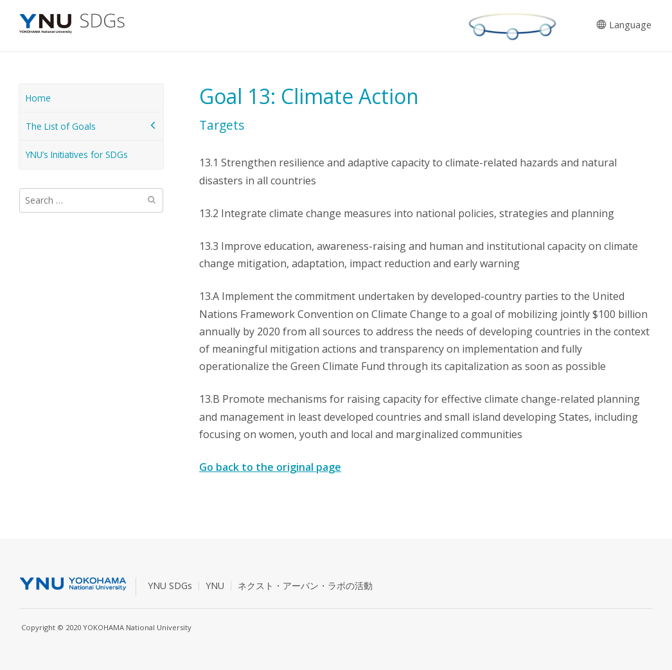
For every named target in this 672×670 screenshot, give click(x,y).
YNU (215, 585)
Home (38, 98)
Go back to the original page (270, 467)
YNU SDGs (170, 585)
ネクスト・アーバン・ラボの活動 (305, 585)
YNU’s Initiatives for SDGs (77, 154)
